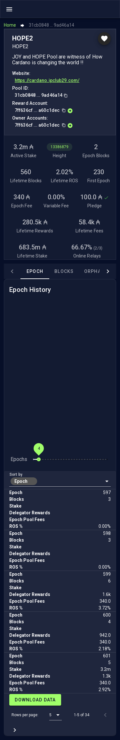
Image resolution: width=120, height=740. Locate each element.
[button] (60, 481)
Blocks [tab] (64, 271)
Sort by (15, 474)
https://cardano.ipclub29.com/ (47, 80)
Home (10, 25)
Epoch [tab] (35, 271)
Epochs (19, 459)
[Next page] (14, 730)
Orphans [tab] (96, 271)
